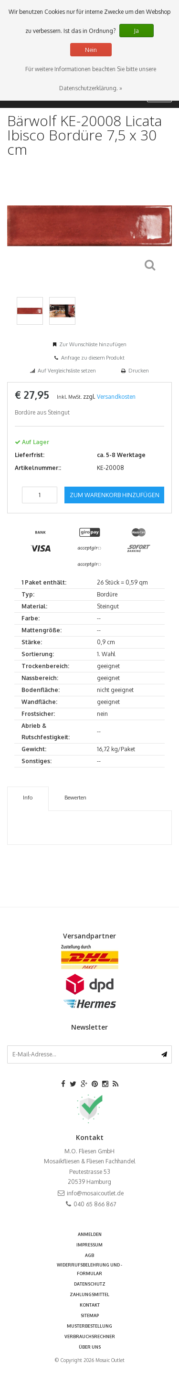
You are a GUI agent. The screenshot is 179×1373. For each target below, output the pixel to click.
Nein (91, 49)
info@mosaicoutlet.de (95, 1193)
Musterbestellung (89, 1326)
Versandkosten (116, 396)
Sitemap (90, 1315)
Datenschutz (89, 1284)
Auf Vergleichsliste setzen (67, 370)
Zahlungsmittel (89, 1294)
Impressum (89, 1244)
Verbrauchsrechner (89, 1336)
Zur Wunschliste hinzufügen (92, 344)
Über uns (90, 1347)
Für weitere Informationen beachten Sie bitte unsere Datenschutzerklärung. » (90, 78)
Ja (136, 30)
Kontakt (90, 1305)
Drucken (138, 370)
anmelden (90, 1234)
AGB (89, 1255)
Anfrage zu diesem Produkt (93, 357)
